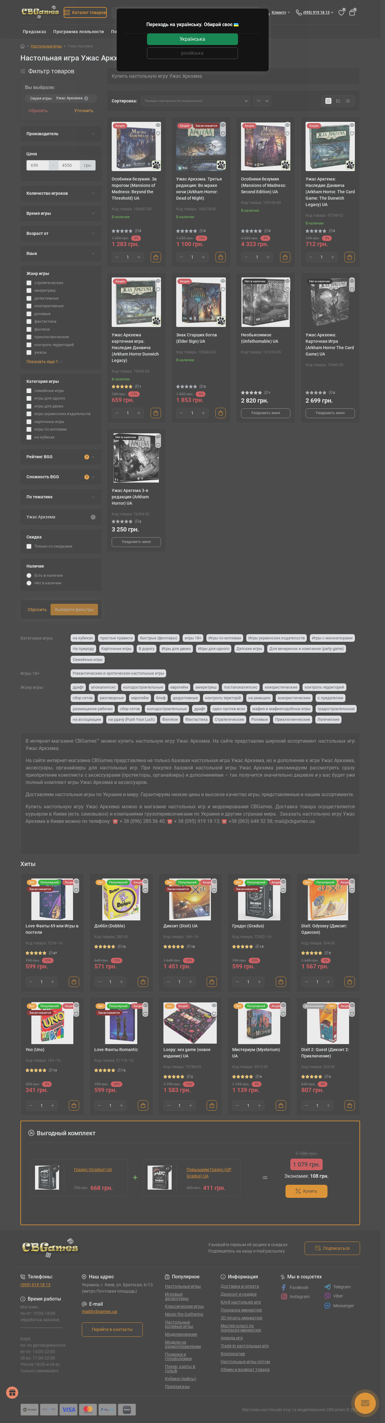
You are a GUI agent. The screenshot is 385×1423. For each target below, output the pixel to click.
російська (192, 53)
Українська (192, 39)
